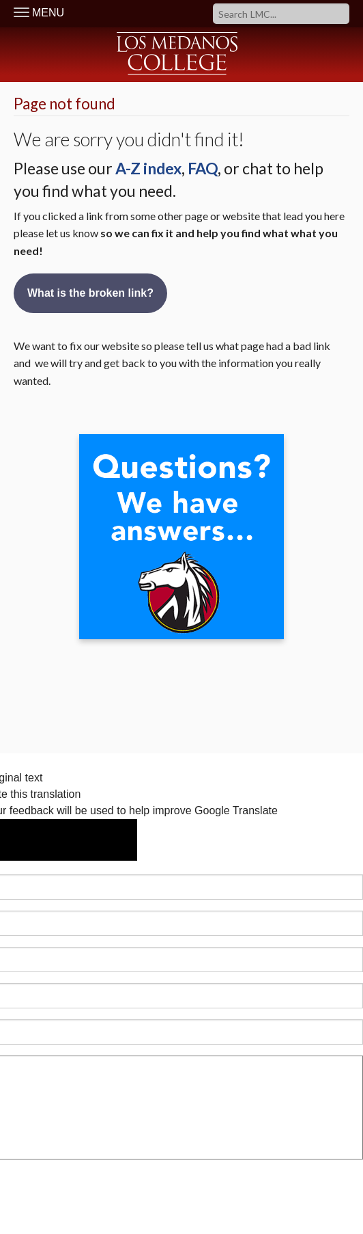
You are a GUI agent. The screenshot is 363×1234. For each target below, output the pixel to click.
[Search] (281, 13)
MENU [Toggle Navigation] (39, 12)
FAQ (203, 168)
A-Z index (148, 168)
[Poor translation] (99, 840)
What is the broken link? (90, 293)
